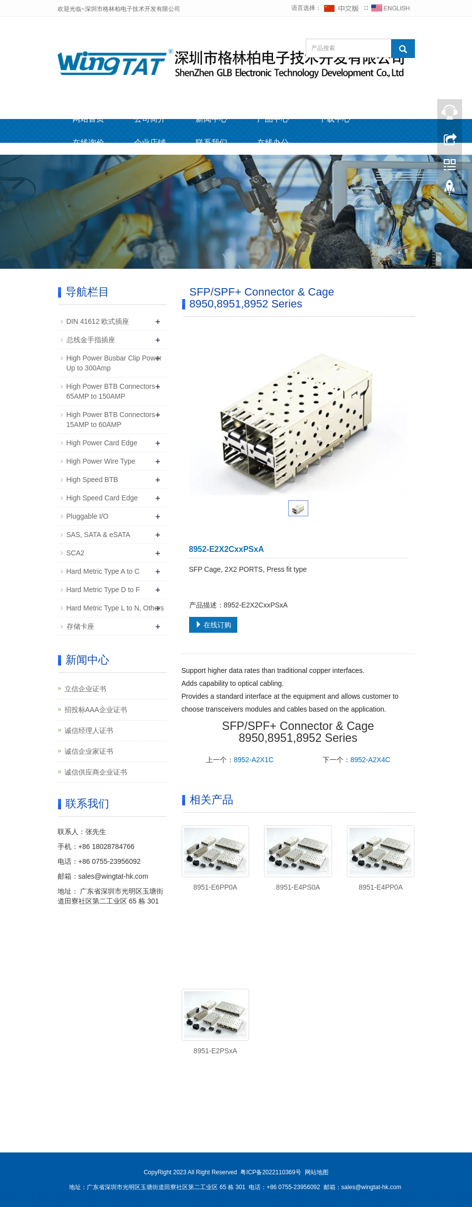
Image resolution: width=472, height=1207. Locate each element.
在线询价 (88, 142)
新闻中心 (211, 119)
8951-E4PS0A (298, 887)
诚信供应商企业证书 (96, 772)
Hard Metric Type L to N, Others (115, 608)
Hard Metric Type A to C (103, 571)
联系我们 (211, 142)
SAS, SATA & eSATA (99, 535)
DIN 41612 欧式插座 (98, 321)
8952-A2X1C (253, 760)
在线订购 (213, 625)
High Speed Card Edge (102, 498)
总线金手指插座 (91, 340)
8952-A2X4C (370, 760)
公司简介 (150, 119)
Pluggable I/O (88, 516)
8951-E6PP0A (215, 887)
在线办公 (273, 142)
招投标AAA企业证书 (96, 710)
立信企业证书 (85, 689)
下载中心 (334, 119)
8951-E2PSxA (215, 1051)
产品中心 (273, 119)
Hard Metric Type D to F (103, 590)
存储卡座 (80, 626)
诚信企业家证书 (89, 751)
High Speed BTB (92, 479)
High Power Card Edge (102, 443)
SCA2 (76, 553)
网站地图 (317, 1172)
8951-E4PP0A (381, 887)
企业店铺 (150, 142)
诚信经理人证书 (89, 730)
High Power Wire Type (101, 461)
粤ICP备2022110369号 (270, 1172)
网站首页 (88, 119)
